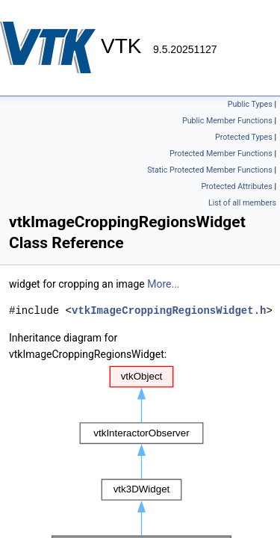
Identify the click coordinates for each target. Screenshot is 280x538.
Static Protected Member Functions (210, 170)
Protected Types (244, 137)
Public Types (250, 104)
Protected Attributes (236, 186)
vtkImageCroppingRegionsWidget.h (169, 310)
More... (163, 284)
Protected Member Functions (221, 153)
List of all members (242, 203)
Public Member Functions (227, 121)
